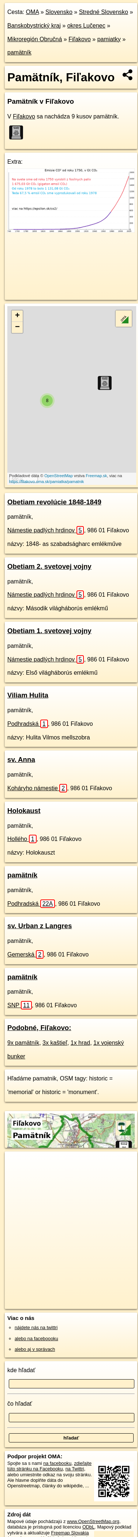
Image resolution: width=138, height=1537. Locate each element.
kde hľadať (21, 1370)
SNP (19, 1005)
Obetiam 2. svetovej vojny (49, 566)
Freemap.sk (96, 475)
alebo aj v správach (35, 1349)
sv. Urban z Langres (39, 926)
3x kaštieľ (54, 1043)
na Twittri (75, 1469)
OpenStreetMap (58, 475)
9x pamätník (23, 1043)
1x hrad (80, 1043)
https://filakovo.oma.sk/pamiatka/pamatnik (46, 481)
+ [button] (17, 316)
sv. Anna (21, 759)
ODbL (88, 1527)
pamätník (19, 52)
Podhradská (27, 724)
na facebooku (57, 1463)
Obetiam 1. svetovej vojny (49, 631)
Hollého (22, 839)
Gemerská (25, 954)
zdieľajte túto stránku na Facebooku (49, 1466)
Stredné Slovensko (103, 12)
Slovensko (58, 12)
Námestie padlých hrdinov (45, 530)
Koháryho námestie (37, 788)
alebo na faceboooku (36, 1338)
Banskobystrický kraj (34, 25)
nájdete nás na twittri (36, 1327)
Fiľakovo (79, 39)
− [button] (17, 327)
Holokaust (23, 810)
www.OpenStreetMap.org (93, 1521)
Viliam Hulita (27, 695)
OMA (32, 12)
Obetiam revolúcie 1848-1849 (54, 502)
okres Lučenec (86, 25)
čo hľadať (19, 1404)
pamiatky (109, 39)
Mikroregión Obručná (34, 39)
